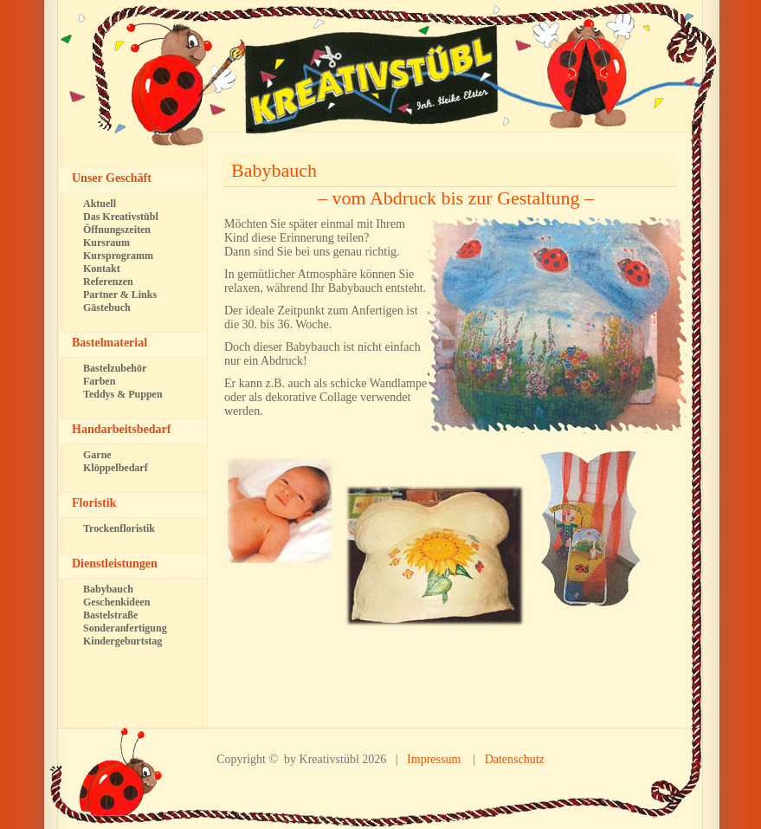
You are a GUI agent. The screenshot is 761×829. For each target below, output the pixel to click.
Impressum (434, 759)
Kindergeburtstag (122, 641)
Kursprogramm (118, 255)
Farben (99, 381)
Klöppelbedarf (115, 468)
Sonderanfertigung (125, 628)
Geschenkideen (116, 602)
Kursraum (106, 242)
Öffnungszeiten (117, 229)
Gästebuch (107, 307)
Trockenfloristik (119, 528)
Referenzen (108, 281)
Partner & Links (120, 294)
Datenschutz (515, 759)
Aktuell (99, 204)
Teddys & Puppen (123, 394)
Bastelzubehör (114, 368)
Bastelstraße (110, 615)
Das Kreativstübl (120, 216)
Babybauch (274, 170)
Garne (97, 455)
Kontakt (101, 268)
